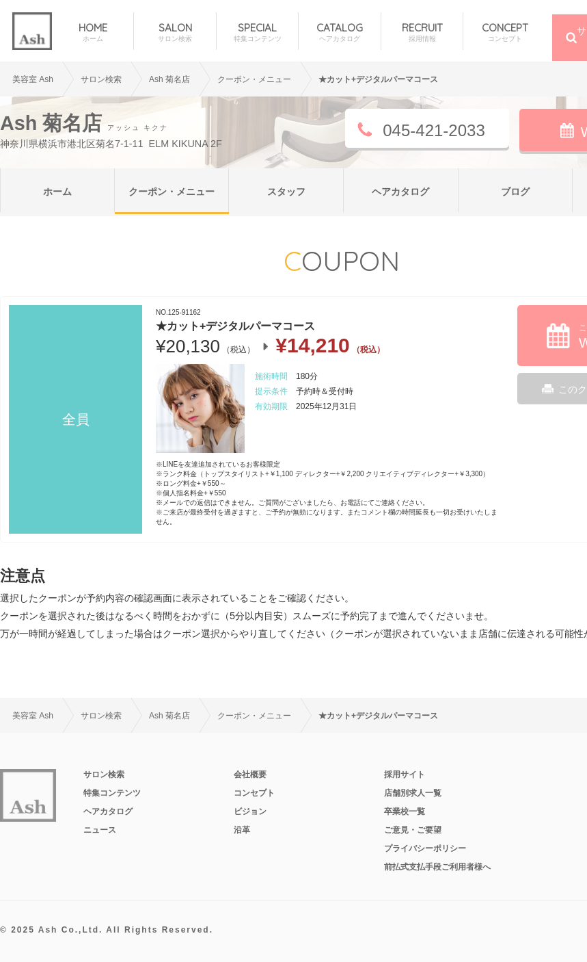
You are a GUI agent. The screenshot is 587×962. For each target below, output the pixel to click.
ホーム (57, 191)
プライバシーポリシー (425, 848)
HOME (93, 32)
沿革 (242, 830)
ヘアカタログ (400, 191)
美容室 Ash (32, 79)
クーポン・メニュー (171, 191)
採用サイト (404, 774)
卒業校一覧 (404, 811)
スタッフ (286, 191)
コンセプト (254, 793)
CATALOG (339, 32)
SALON (175, 32)
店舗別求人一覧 (412, 793)
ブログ (515, 191)
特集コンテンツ (112, 793)
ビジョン (250, 811)
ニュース (99, 830)
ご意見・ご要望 (412, 830)
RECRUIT (422, 32)
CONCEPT (504, 32)
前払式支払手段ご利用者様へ (437, 867)
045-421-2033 (433, 130)
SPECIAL (257, 32)
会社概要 (250, 774)
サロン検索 (101, 79)
